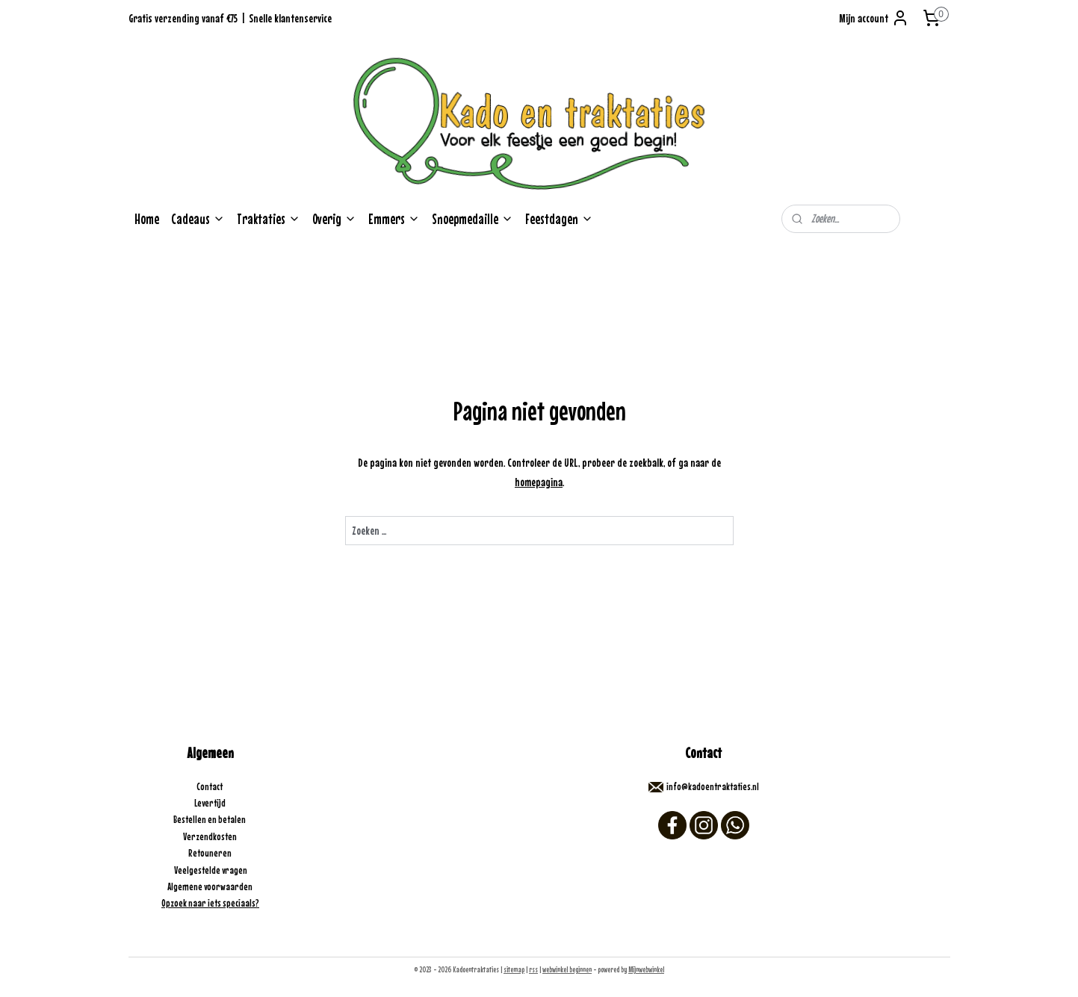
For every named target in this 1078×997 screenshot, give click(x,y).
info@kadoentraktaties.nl (712, 786)
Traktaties (268, 219)
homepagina (539, 481)
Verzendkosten (210, 836)
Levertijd (210, 803)
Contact (210, 786)
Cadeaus (198, 219)
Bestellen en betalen (210, 819)
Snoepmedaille (472, 219)
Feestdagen (559, 219)
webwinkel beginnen (567, 969)
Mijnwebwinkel (646, 969)
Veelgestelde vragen (210, 870)
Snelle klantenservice (290, 18)
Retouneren (210, 853)
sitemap (514, 969)
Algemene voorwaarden (210, 886)
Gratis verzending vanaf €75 (183, 18)
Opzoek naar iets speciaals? (210, 903)
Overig (334, 219)
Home (146, 219)
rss (533, 969)
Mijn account (874, 18)
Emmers (394, 219)
